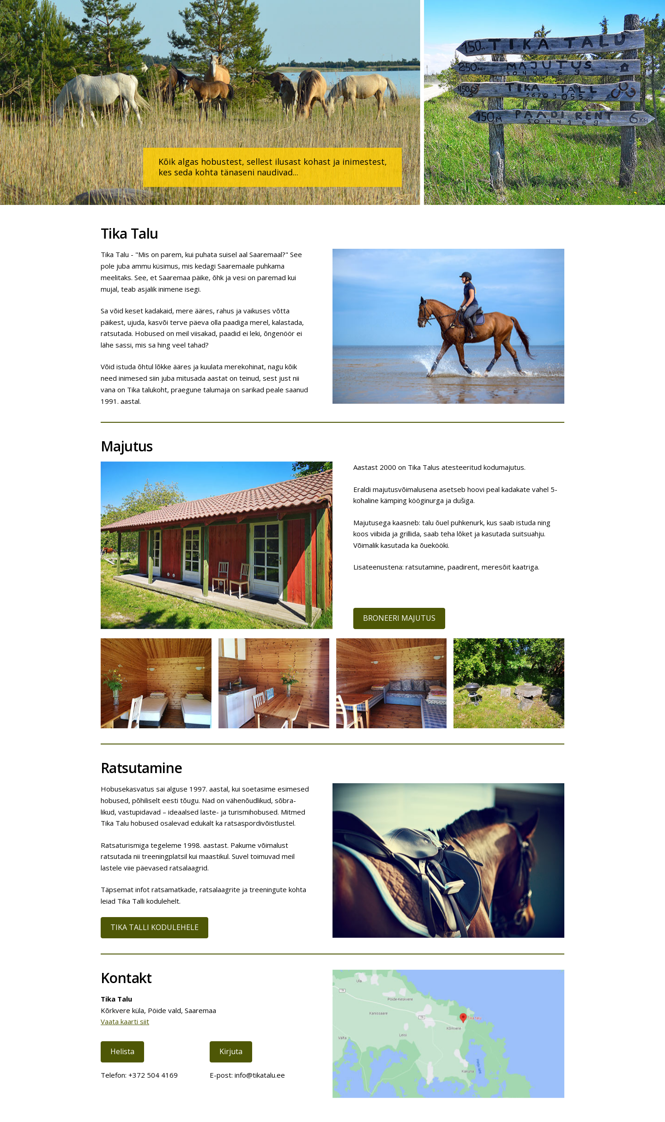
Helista (122, 1051)
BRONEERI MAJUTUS (399, 618)
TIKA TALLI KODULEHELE (154, 927)
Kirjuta (230, 1051)
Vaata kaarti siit (125, 1021)
